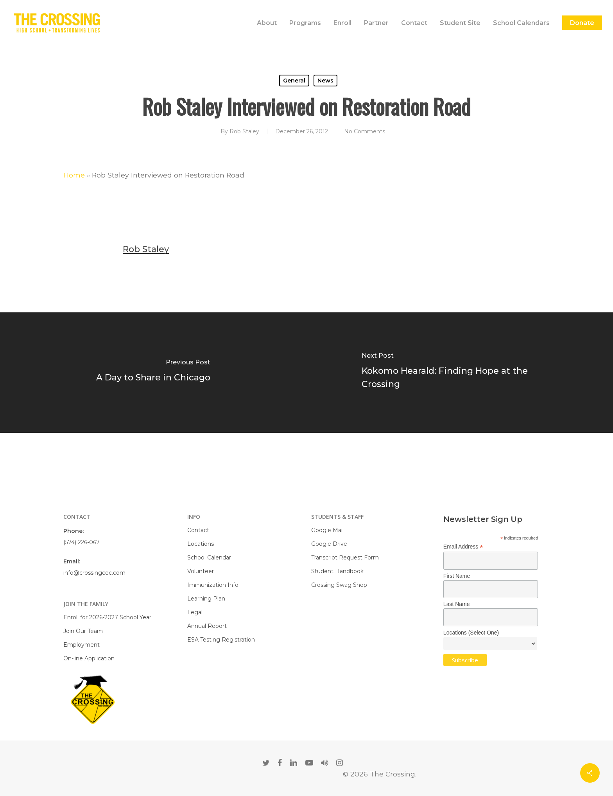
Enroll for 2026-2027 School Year (107, 617)
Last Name (456, 604)
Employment (81, 644)
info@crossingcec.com (94, 572)
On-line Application (89, 658)
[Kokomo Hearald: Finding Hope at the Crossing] (459, 372)
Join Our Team (83, 631)
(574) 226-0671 (82, 542)
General (294, 80)
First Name (456, 576)
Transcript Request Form (345, 557)
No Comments (364, 131)
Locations (200, 543)
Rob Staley (244, 131)
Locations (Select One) (471, 632)
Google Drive (329, 543)
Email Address (463, 546)
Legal (195, 612)
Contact (198, 530)
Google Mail (327, 530)
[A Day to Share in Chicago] (153, 372)
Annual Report (207, 625)
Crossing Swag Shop (339, 584)
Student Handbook (337, 571)
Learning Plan (206, 598)
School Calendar (209, 557)
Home (74, 175)
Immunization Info (212, 584)
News (325, 80)
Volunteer (200, 571)
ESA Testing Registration (221, 639)
